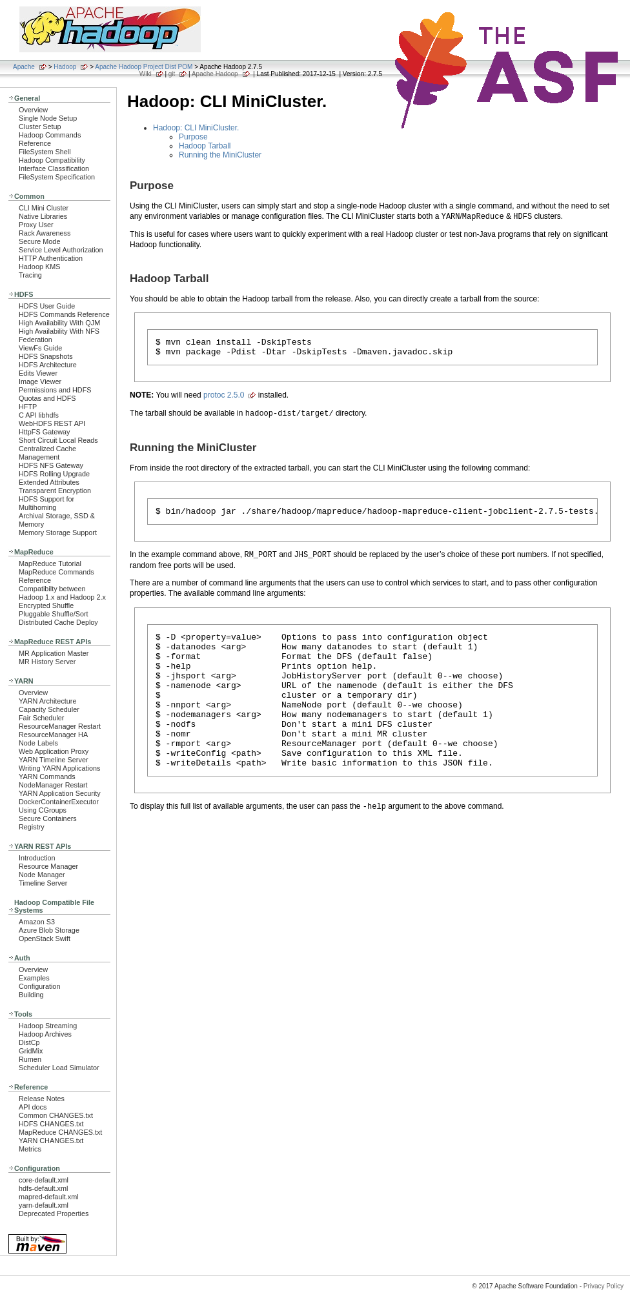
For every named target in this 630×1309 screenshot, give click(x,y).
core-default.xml (43, 1180)
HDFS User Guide (47, 306)
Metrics (30, 1149)
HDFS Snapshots (46, 356)
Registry (32, 827)
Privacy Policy (604, 1286)
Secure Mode (39, 241)
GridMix (31, 1051)
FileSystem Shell (45, 152)
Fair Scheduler (41, 718)
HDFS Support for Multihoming (46, 503)
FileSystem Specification (57, 177)
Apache (24, 66)
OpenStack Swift (44, 938)
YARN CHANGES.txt (51, 1140)
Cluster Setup (40, 126)
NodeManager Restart (53, 785)
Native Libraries (43, 216)
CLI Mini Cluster (43, 208)
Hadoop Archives (45, 1034)
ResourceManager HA (53, 734)
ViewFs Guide (40, 348)
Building (31, 995)
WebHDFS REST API (52, 423)
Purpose (193, 136)
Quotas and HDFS (47, 398)
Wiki (145, 73)
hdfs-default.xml (43, 1188)
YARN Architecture (47, 701)
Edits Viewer (38, 373)
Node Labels (38, 743)
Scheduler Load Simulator (59, 1067)
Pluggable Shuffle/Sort (53, 614)
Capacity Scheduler (49, 709)
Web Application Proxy (53, 751)
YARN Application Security (60, 793)
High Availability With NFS (59, 331)
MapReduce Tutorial (50, 563)
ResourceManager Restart (60, 726)
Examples (34, 978)
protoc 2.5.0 (223, 398)
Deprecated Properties (53, 1213)
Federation (35, 339)
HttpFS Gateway (44, 432)
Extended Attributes (49, 482)
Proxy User (36, 224)
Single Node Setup (48, 118)
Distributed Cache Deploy (58, 622)
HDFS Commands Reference (64, 314)
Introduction (37, 858)
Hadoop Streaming (48, 1026)
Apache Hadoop (215, 73)
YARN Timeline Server (53, 760)
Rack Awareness (44, 233)
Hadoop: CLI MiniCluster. (196, 127)
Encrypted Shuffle (46, 605)
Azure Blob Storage (49, 930)
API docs (32, 1107)
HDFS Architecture (48, 365)
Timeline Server (43, 883)
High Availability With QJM (59, 323)
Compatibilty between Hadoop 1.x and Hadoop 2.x (62, 593)
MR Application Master (53, 653)
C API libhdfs (39, 415)
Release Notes (42, 1098)
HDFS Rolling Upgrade (54, 474)
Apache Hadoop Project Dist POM (143, 66)
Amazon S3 (37, 922)
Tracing (30, 275)
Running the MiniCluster (220, 154)
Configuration (39, 986)
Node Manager (42, 874)
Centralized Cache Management (47, 453)
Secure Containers (48, 818)
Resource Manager (48, 866)
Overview (33, 110)
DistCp (29, 1042)
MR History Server (47, 661)
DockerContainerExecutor (59, 802)
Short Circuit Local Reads (58, 440)
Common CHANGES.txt (56, 1115)
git (172, 73)
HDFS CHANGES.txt (51, 1124)
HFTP (28, 407)
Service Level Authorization (61, 250)
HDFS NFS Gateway (51, 465)
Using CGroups (42, 810)
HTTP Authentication (51, 258)
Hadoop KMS (39, 266)
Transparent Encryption (55, 490)
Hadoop (65, 66)
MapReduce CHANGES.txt (60, 1132)
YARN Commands (47, 776)
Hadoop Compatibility (52, 160)
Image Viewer (40, 381)
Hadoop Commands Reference (50, 139)
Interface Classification (54, 168)
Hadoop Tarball (205, 145)
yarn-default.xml (43, 1205)
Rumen (30, 1059)
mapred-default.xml (49, 1197)
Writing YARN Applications (59, 768)
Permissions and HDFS (55, 390)
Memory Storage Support (58, 532)
